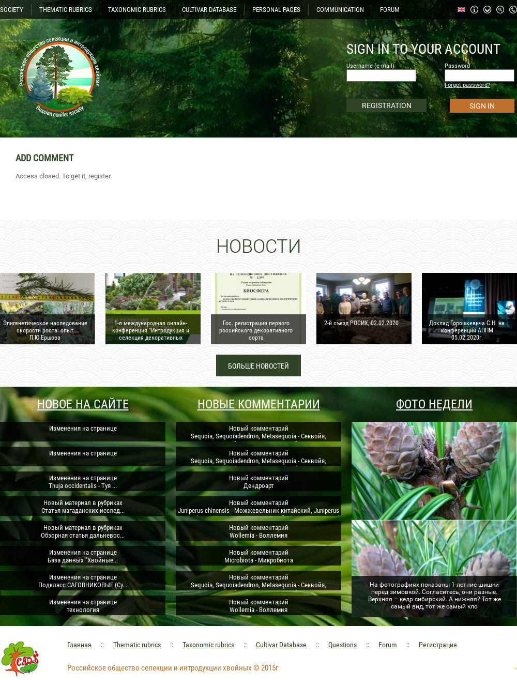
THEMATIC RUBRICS (65, 9)
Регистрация (438, 645)
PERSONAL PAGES (276, 9)
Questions (342, 645)
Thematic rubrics (137, 645)
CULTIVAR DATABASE (209, 9)
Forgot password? (467, 85)
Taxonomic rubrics (208, 645)
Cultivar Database (281, 645)
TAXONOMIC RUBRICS (137, 9)
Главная (79, 645)
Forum (387, 645)
